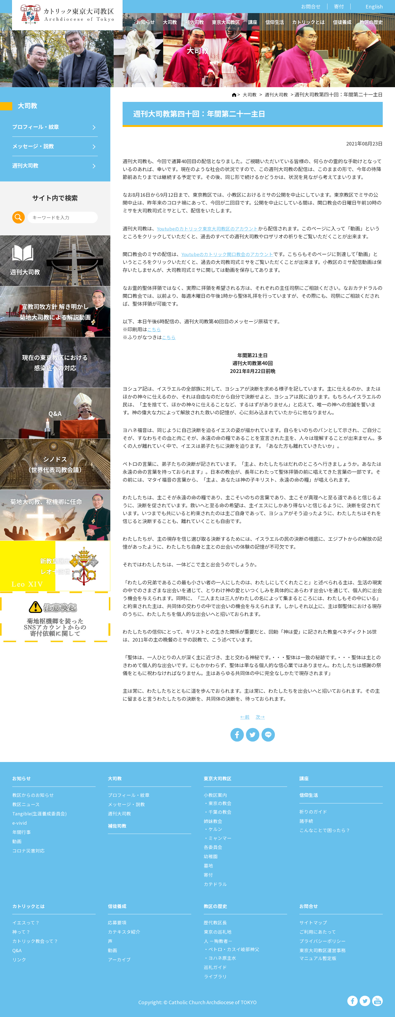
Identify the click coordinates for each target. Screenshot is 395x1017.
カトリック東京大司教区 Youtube (377, 999)
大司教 (170, 22)
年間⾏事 (22, 831)
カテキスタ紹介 (125, 930)
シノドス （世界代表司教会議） (55, 470)
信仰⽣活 (309, 795)
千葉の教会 (221, 811)
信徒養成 (342, 22)
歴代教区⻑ (216, 921)
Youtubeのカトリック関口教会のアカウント (230, 253)
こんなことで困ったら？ (326, 829)
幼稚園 (211, 855)
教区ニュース (26, 804)
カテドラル (216, 883)
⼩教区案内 (216, 795)
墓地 (209, 864)
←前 (245, 716)
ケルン (216, 828)
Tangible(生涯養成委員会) (41, 813)
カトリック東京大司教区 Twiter (365, 999)
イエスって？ (26, 921)
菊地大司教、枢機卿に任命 (51, 507)
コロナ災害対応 (29, 849)
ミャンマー (221, 837)
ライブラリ (216, 974)
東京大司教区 (226, 22)
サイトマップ (314, 921)
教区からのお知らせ (34, 795)
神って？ (22, 930)
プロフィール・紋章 (38, 128)
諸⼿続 (306, 820)
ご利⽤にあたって (318, 930)
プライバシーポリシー (323, 939)
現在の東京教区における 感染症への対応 (55, 368)
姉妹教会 (213, 820)
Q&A (55, 419)
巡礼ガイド (216, 965)
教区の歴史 (371, 22)
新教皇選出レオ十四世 (55, 571)
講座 (252, 22)
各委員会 (213, 846)
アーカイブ (120, 957)
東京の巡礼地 (218, 930)
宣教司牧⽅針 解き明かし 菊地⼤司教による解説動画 (55, 317)
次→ (260, 716)
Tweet (252, 734)
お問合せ (311, 6)
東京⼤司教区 (218, 778)
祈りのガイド (314, 811)
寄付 (339, 6)
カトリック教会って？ (36, 939)
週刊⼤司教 (26, 170)
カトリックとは (308, 22)
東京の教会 (221, 802)
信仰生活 (274, 22)
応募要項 (117, 921)
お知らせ (145, 22)
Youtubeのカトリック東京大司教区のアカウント (211, 228)
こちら (154, 328)
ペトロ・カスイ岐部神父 (236, 947)
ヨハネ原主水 (223, 956)
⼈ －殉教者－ (219, 939)
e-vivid (19, 822)
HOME (232, 95)
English (374, 7)
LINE (269, 734)
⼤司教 (29, 105)
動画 (17, 840)
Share (236, 734)
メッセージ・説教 (35, 149)
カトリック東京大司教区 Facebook (353, 999)
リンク (19, 957)
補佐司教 (194, 22)
